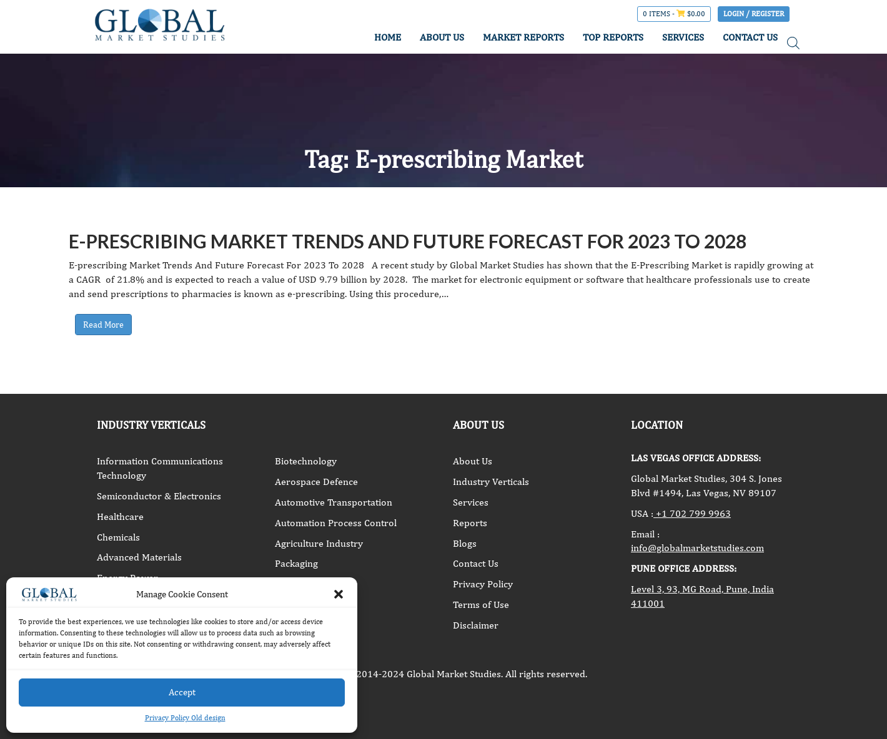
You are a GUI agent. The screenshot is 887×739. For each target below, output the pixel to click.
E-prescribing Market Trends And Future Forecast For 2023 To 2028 (407, 241)
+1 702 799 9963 (692, 513)
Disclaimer (475, 625)
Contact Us (475, 563)
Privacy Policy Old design (185, 717)
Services (470, 502)
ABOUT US (442, 37)
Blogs (465, 543)
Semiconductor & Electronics (159, 496)
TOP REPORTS (613, 37)
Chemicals (118, 537)
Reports (470, 523)
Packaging (296, 563)
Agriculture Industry (319, 543)
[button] (338, 594)
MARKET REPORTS (523, 37)
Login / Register (753, 13)
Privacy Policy (483, 584)
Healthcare (120, 516)
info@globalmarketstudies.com (697, 548)
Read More (103, 325)
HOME (387, 37)
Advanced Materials (139, 557)
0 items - (674, 13)
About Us (472, 461)
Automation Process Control (336, 523)
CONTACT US (750, 37)
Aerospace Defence (316, 481)
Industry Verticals (491, 481)
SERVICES (683, 37)
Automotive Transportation (333, 502)
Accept (182, 692)
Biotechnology (306, 461)
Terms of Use (481, 604)
